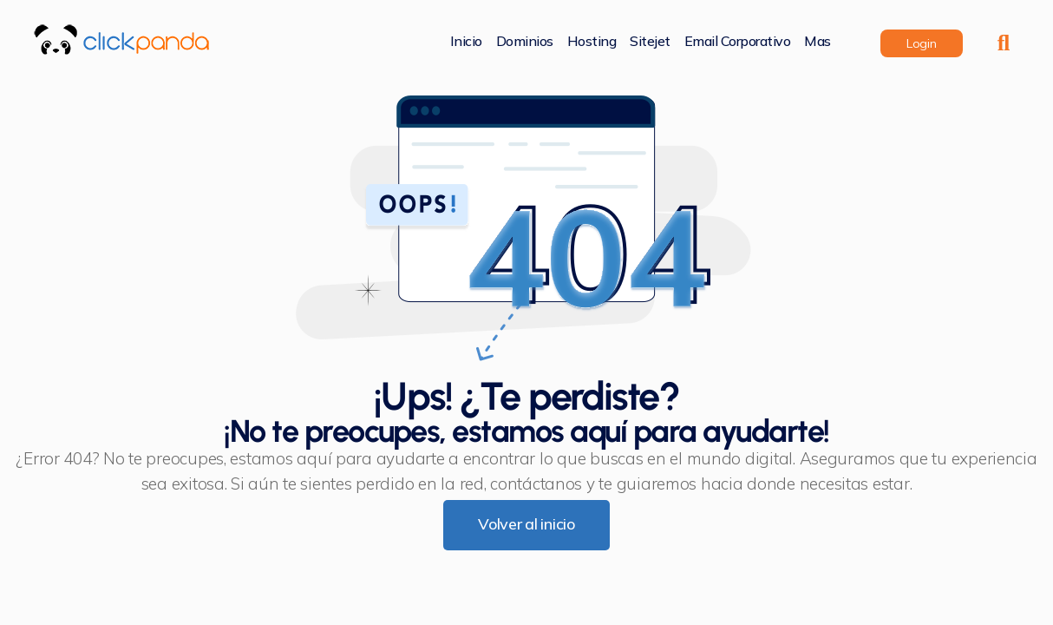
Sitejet (650, 42)
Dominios (524, 42)
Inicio (466, 42)
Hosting (592, 42)
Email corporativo (737, 42)
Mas (817, 42)
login (921, 43)
